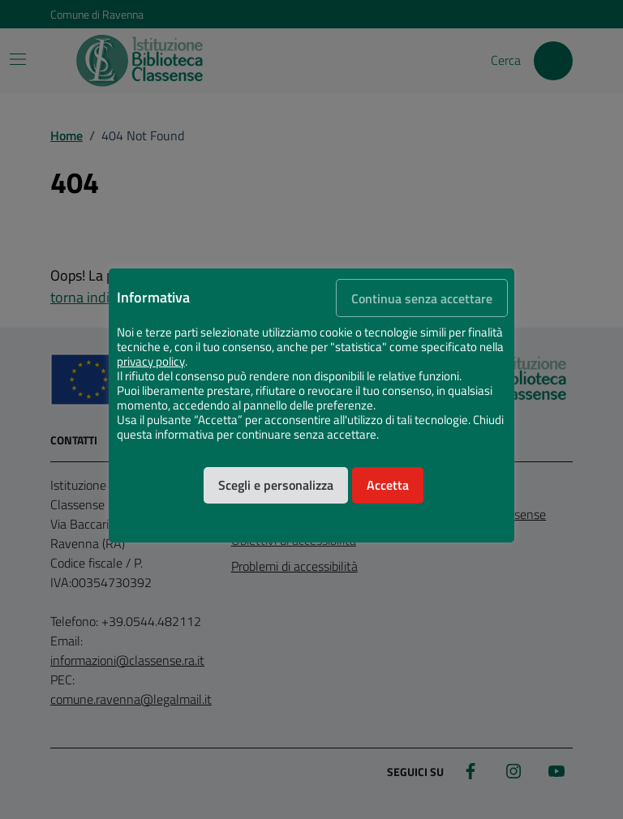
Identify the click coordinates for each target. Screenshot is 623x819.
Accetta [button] (388, 485)
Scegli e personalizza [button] (275, 485)
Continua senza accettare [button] (421, 298)
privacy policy (151, 361)
